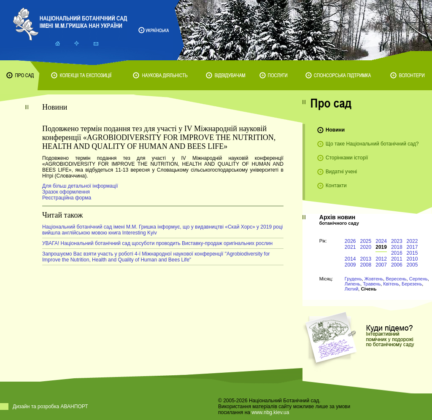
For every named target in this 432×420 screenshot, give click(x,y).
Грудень (353, 278)
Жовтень (373, 278)
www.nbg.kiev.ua (270, 412)
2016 (396, 253)
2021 (350, 247)
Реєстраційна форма (66, 198)
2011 (396, 259)
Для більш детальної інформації (80, 186)
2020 (366, 247)
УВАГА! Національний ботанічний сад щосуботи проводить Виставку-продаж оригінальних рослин (157, 243)
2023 (396, 241)
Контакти (336, 185)
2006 (396, 265)
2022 (412, 241)
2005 (412, 265)
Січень (368, 288)
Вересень (396, 278)
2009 (350, 265)
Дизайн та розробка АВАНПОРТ (50, 406)
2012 (381, 259)
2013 (366, 259)
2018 (396, 247)
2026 (350, 241)
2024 (381, 241)
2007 (381, 265)
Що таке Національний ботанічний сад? (372, 144)
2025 (366, 241)
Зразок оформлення (66, 192)
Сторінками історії (347, 158)
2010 (412, 259)
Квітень (391, 283)
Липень (352, 283)
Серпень (418, 278)
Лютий (352, 288)
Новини (335, 130)
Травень (372, 283)
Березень (412, 283)
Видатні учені (341, 172)
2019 (381, 247)
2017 (412, 247)
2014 (350, 259)
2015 (412, 253)
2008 (366, 265)
